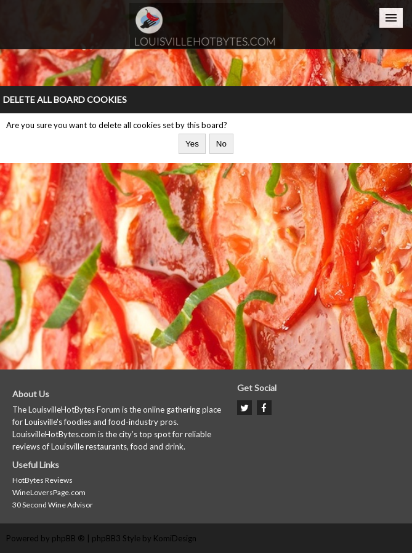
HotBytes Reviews (42, 480)
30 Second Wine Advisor (52, 504)
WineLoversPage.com (49, 492)
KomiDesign (174, 538)
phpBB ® (68, 538)
